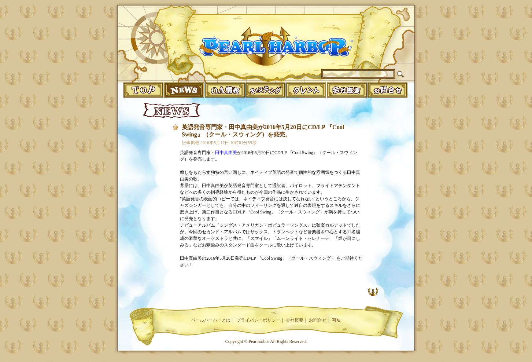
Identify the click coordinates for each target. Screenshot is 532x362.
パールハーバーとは (210, 320)
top (143, 90)
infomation (387, 90)
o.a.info (225, 90)
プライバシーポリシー (258, 320)
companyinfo (347, 90)
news (184, 90)
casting (265, 90)
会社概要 (294, 320)
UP (373, 291)
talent (306, 90)
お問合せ (317, 320)
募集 (336, 320)
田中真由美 (226, 152)
